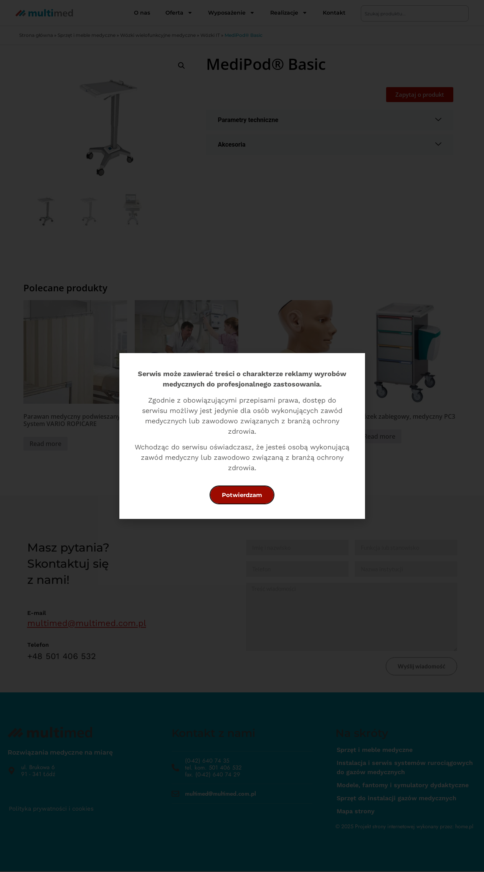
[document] (242, 436)
